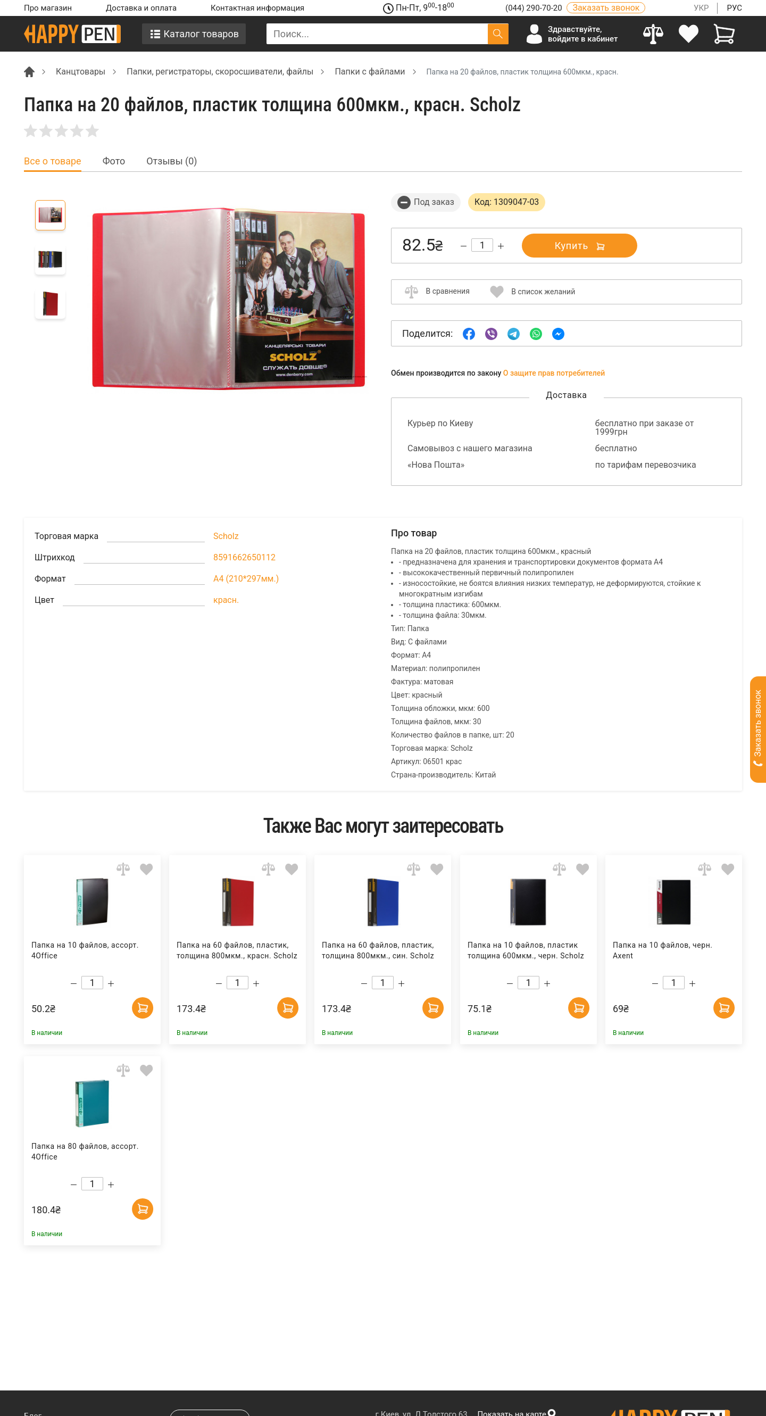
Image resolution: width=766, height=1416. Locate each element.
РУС (734, 8)
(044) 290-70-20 (534, 8)
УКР (701, 8)
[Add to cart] (142, 1007)
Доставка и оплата (141, 8)
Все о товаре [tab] (52, 161)
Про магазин (48, 8)
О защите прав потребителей (554, 373)
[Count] (482, 245)
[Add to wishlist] (146, 868)
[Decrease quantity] (464, 246)
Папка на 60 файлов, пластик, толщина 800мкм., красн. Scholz (237, 950)
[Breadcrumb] (29, 71)
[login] (689, 34)
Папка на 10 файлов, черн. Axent (663, 950)
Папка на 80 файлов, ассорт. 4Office (85, 1151)
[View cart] (724, 34)
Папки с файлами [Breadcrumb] (370, 72)
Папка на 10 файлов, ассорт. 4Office (85, 950)
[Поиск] (498, 33)
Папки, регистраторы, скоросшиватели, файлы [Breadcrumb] (220, 72)
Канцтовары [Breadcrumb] (80, 72)
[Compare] (653, 34)
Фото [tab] (114, 161)
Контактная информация (257, 8)
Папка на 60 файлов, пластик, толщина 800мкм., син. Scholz (378, 950)
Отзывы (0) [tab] (171, 161)
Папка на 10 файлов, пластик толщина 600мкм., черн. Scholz (525, 950)
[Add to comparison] (123, 868)
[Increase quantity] (501, 246)
